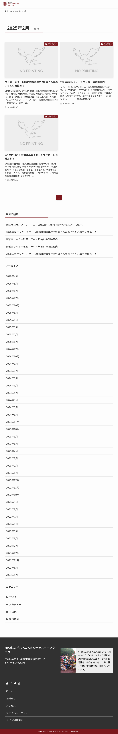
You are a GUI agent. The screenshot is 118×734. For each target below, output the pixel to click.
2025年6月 (12, 320)
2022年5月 (12, 531)
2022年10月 (12, 495)
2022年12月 (12, 480)
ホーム (9, 691)
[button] (114, 4)
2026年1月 (12, 291)
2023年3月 (12, 458)
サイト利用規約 (14, 720)
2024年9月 (12, 363)
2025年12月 (12, 298)
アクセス (11, 705)
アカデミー (15, 604)
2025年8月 (12, 312)
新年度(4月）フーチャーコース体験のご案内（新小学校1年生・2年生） (45, 225)
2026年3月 (12, 283)
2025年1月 (12, 342)
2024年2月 (12, 407)
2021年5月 (12, 575)
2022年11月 (12, 487)
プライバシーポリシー (18, 713)
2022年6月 (12, 524)
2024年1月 (12, 414)
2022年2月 (12, 546)
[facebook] (10, 683)
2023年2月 (12, 465)
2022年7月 (12, 516)
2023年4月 (12, 451)
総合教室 (14, 619)
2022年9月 (12, 502)
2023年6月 (12, 443)
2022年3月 (12, 538)
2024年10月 (12, 356)
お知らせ (11, 698)
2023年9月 (12, 436)
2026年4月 (12, 276)
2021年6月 (12, 567)
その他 (12, 611)
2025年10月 (12, 305)
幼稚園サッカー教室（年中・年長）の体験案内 (32, 239)
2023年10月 (12, 429)
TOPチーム (15, 597)
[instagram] (18, 683)
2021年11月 (12, 560)
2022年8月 (12, 509)
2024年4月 (12, 393)
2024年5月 (12, 385)
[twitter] (14, 683)
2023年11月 (12, 422)
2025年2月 (12, 334)
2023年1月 (12, 473)
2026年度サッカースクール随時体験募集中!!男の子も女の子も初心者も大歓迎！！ (51, 232)
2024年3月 (12, 400)
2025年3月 (12, 327)
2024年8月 (12, 371)
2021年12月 (12, 553)
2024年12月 (12, 349)
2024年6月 (12, 378)
